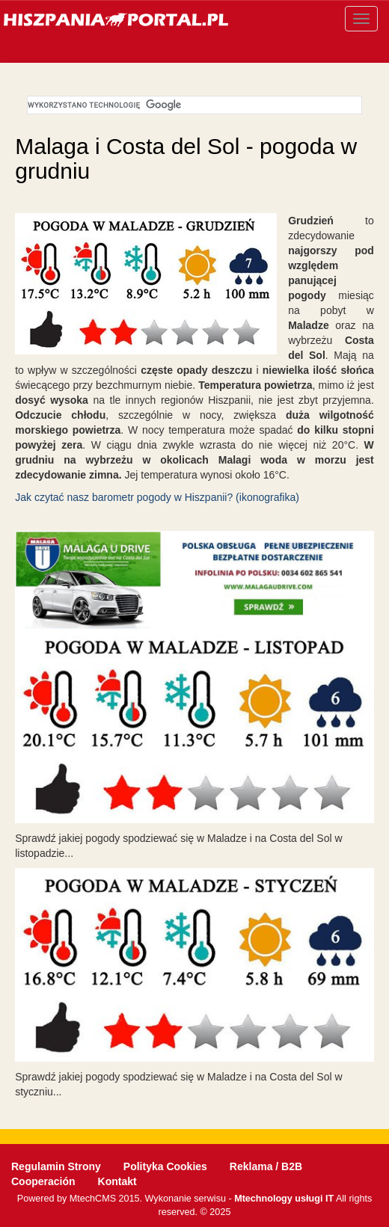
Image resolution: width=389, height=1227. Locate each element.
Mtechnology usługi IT (284, 1198)
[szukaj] (193, 105)
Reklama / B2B (266, 1166)
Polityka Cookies (165, 1166)
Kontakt (117, 1181)
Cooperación (43, 1181)
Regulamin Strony (56, 1166)
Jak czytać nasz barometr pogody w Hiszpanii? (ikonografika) (157, 497)
